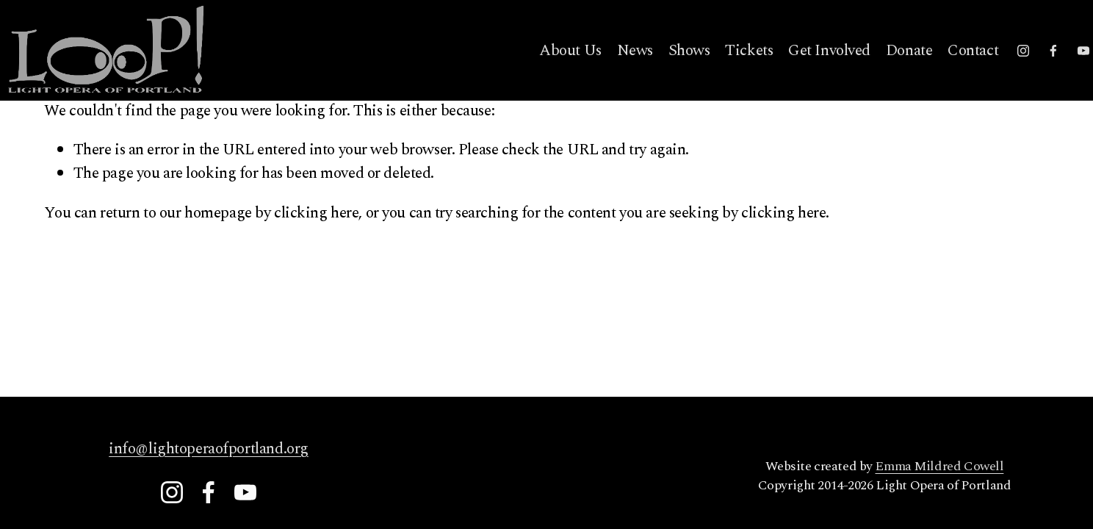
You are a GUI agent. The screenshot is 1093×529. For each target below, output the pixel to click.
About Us (529, 71)
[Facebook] (1012, 71)
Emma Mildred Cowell (939, 466)
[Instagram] (982, 71)
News (593, 71)
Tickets (708, 71)
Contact (931, 71)
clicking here (316, 213)
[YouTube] (1041, 71)
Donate (868, 71)
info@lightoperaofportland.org (209, 449)
